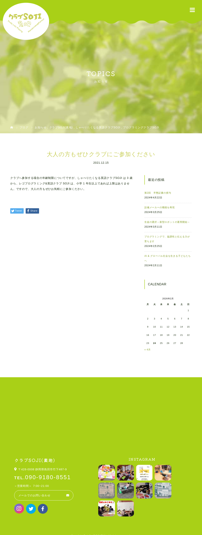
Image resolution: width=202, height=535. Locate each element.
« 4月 (147, 349)
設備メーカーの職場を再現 (159, 207)
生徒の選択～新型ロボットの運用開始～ (167, 222)
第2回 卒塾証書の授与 (157, 192)
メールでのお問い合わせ (34, 495)
